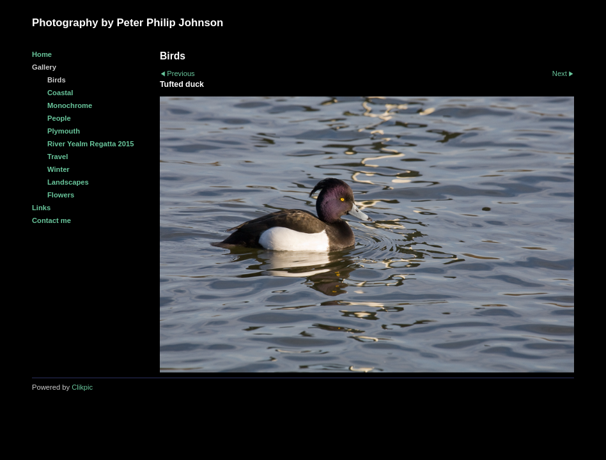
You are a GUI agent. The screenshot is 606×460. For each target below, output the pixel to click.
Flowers (60, 195)
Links (41, 207)
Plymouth (63, 131)
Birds (56, 80)
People (59, 118)
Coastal (60, 92)
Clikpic (82, 387)
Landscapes (68, 182)
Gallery (44, 67)
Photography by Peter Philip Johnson (127, 23)
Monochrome (69, 105)
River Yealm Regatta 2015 (90, 144)
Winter (58, 169)
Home (42, 54)
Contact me (51, 220)
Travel (57, 156)
